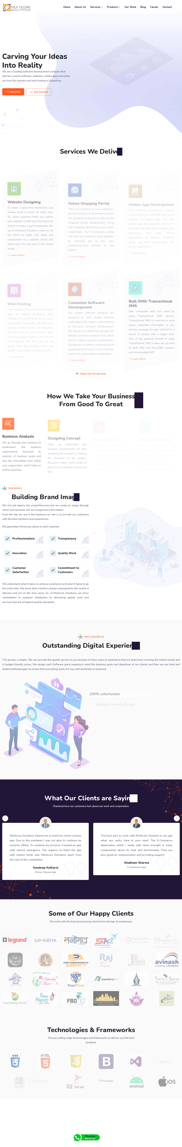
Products (113, 7)
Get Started (39, 92)
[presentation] (5, 818)
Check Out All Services (91, 374)
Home (66, 7)
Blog (143, 7)
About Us (80, 7)
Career (154, 7)
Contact (167, 7)
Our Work (130, 7)
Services (96, 7)
